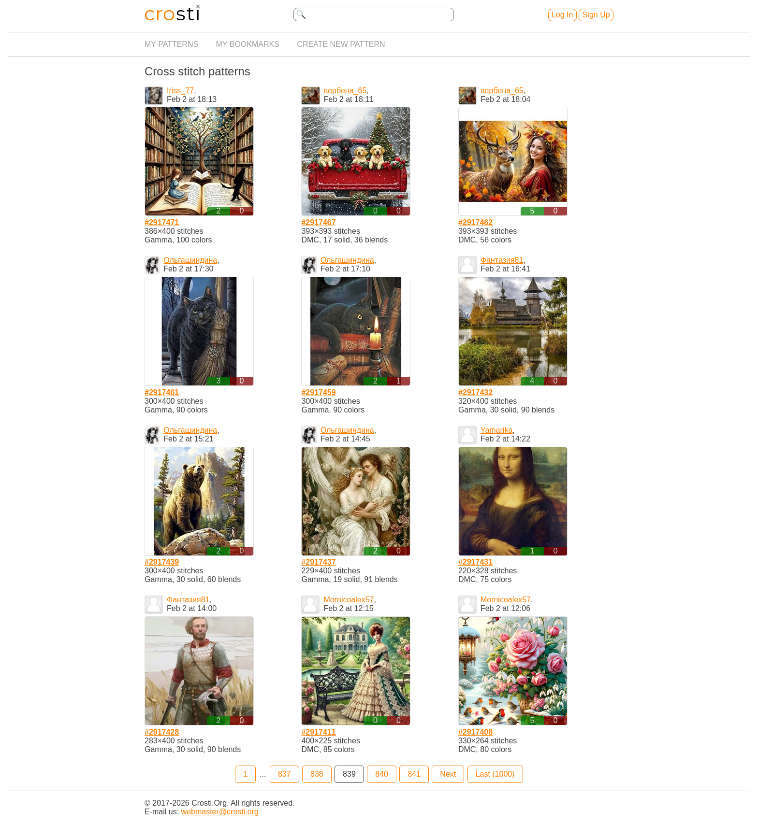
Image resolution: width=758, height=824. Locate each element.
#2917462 (475, 222)
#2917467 (318, 222)
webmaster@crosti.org (220, 812)
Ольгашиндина (190, 260)
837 (284, 774)
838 (316, 774)
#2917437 (318, 562)
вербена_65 (345, 90)
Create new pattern (341, 44)
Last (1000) (495, 774)
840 (381, 774)
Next (448, 774)
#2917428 (162, 732)
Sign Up (596, 15)
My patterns (171, 44)
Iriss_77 (180, 90)
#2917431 (475, 562)
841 (414, 774)
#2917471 (162, 222)
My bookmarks (247, 44)
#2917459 (318, 392)
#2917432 (475, 392)
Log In (562, 15)
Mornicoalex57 (348, 600)
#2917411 (318, 732)
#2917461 (162, 392)
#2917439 (162, 562)
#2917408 (475, 732)
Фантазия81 (502, 260)
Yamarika (496, 430)
